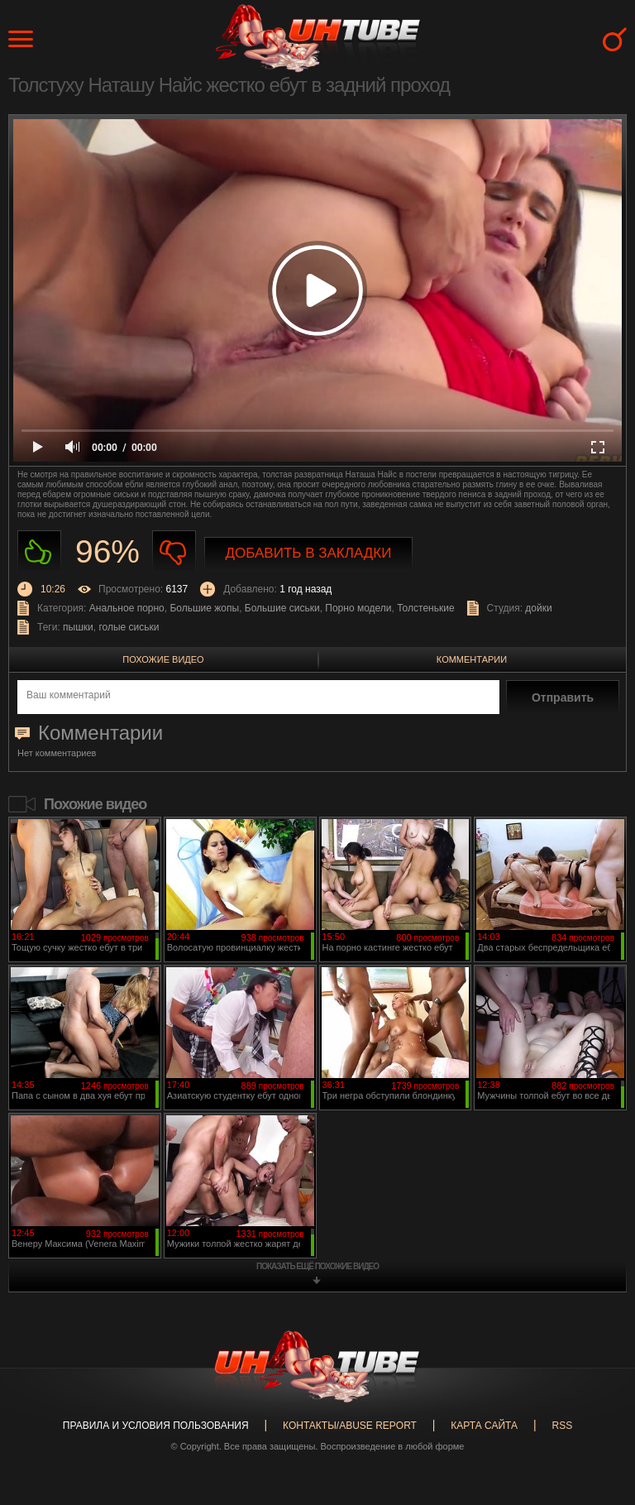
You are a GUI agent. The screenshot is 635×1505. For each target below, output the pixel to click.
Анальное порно (127, 608)
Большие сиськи (282, 608)
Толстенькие (425, 608)
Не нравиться (174, 552)
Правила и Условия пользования (156, 1425)
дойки (538, 608)
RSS (561, 1425)
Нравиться (39, 552)
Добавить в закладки (309, 553)
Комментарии (472, 659)
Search (615, 39)
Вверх (597, 1416)
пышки (78, 627)
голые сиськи (128, 627)
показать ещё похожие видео (317, 1266)
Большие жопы (204, 608)
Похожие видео (162, 659)
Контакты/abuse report (350, 1425)
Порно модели (358, 608)
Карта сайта (484, 1425)
